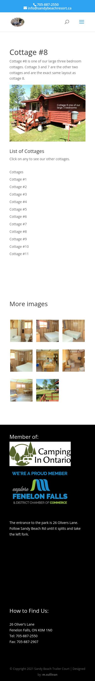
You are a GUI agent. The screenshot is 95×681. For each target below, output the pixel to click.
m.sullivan (49, 675)
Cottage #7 (18, 224)
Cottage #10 (19, 246)
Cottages (16, 172)
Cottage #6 (18, 216)
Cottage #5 (18, 209)
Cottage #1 (18, 179)
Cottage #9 (18, 239)
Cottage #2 (18, 186)
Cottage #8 (18, 231)
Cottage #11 (19, 253)
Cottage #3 (18, 194)
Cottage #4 (18, 201)
